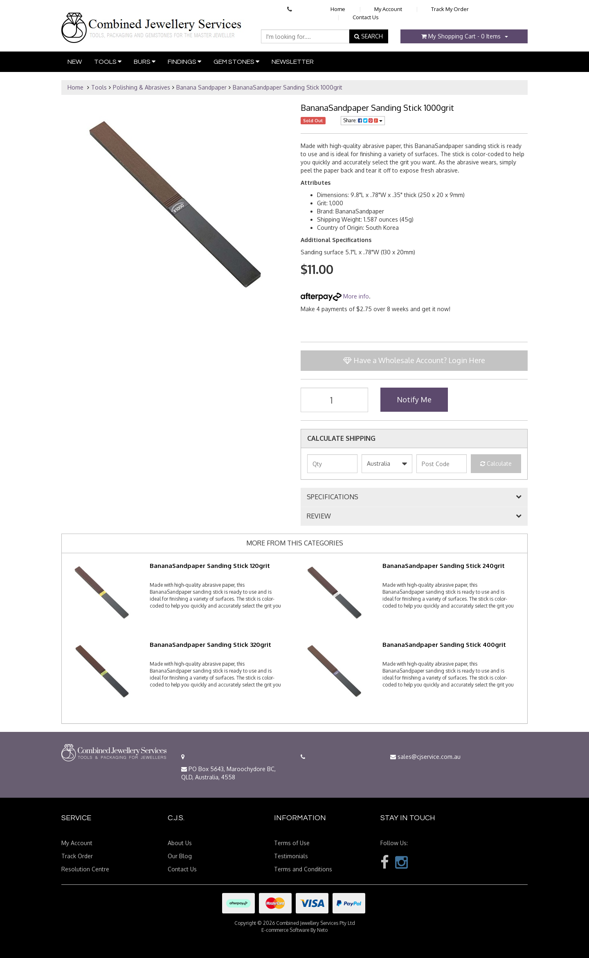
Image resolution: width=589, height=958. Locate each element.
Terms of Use (292, 842)
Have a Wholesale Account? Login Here (414, 360)
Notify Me (414, 399)
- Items (461, 36)
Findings (184, 61)
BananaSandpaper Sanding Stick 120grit (210, 566)
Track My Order (450, 9)
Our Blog (180, 856)
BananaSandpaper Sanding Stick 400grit (444, 644)
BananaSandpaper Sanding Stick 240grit (443, 566)
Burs (144, 61)
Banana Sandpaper (201, 87)
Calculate (496, 463)
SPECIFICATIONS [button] (332, 497)
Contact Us (366, 17)
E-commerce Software (285, 930)
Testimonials (291, 856)
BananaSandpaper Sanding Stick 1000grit (287, 87)
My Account (388, 9)
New (74, 61)
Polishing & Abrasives (141, 87)
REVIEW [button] (319, 516)
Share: (362, 120)
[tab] (414, 497)
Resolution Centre (85, 869)
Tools (107, 61)
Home (337, 9)
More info (335, 296)
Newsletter (293, 61)
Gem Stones (236, 61)
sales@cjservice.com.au (425, 756)
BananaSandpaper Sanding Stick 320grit (210, 644)
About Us (180, 842)
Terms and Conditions (303, 869)
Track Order (77, 856)
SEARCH (368, 36)
